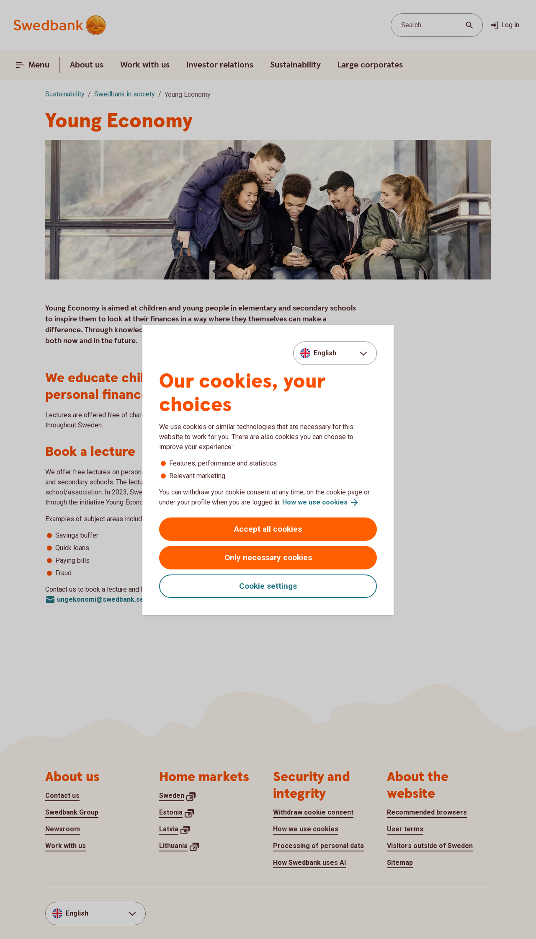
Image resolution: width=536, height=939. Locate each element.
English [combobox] (325, 353)
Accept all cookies (268, 529)
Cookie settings (268, 586)
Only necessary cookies (268, 557)
